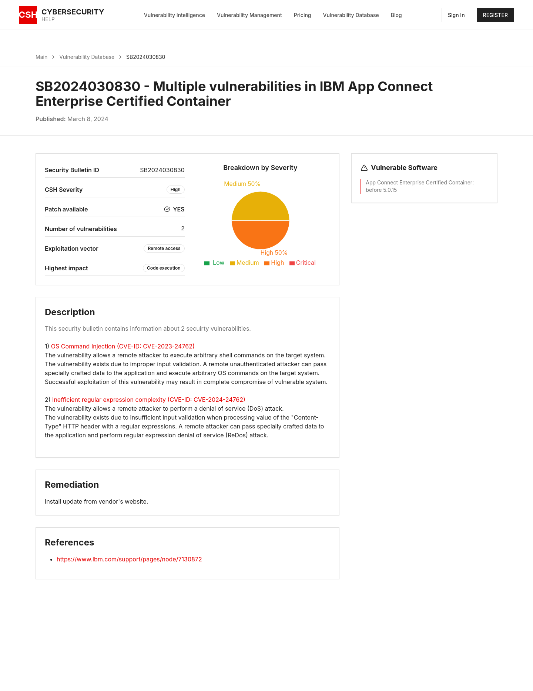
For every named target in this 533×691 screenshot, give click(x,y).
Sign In (456, 15)
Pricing (302, 15)
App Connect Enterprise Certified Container (419, 182)
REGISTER (495, 15)
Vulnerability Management (249, 15)
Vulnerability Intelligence (174, 15)
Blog (396, 15)
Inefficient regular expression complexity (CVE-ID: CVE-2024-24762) (148, 399)
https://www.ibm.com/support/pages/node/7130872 (129, 559)
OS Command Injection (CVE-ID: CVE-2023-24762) (123, 346)
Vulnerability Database (351, 15)
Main (41, 57)
